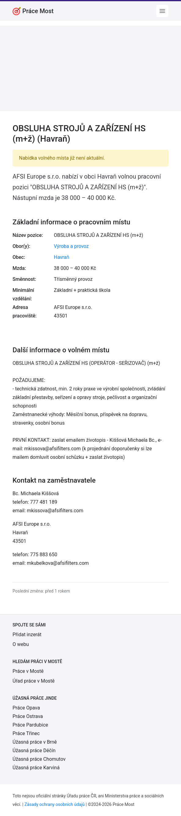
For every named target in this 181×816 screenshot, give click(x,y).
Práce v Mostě (28, 671)
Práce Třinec (26, 733)
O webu (21, 644)
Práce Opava (26, 708)
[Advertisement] (90, 68)
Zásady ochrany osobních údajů (54, 804)
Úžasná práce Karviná (36, 768)
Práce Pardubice (30, 725)
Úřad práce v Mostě (34, 681)
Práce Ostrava (28, 716)
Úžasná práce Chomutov (39, 759)
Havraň (61, 257)
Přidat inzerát (27, 634)
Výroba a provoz (71, 246)
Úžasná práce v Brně (35, 742)
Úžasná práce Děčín (34, 750)
